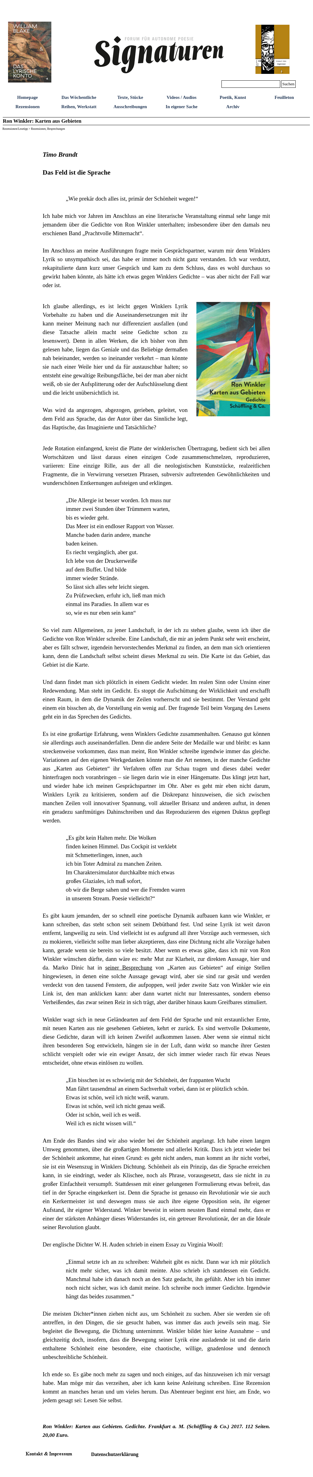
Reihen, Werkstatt (78, 106)
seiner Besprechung (128, 967)
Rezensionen (27, 106)
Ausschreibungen (130, 106)
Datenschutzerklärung (115, 1454)
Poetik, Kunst (233, 97)
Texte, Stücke (130, 97)
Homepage (27, 97)
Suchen (288, 84)
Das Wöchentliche (79, 97)
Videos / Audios (181, 97)
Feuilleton (284, 97)
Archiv (233, 106)
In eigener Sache (181, 106)
